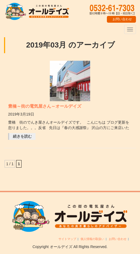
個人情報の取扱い (92, 239)
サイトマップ (67, 239)
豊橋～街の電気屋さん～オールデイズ (44, 106)
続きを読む (22, 136)
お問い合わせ (118, 239)
